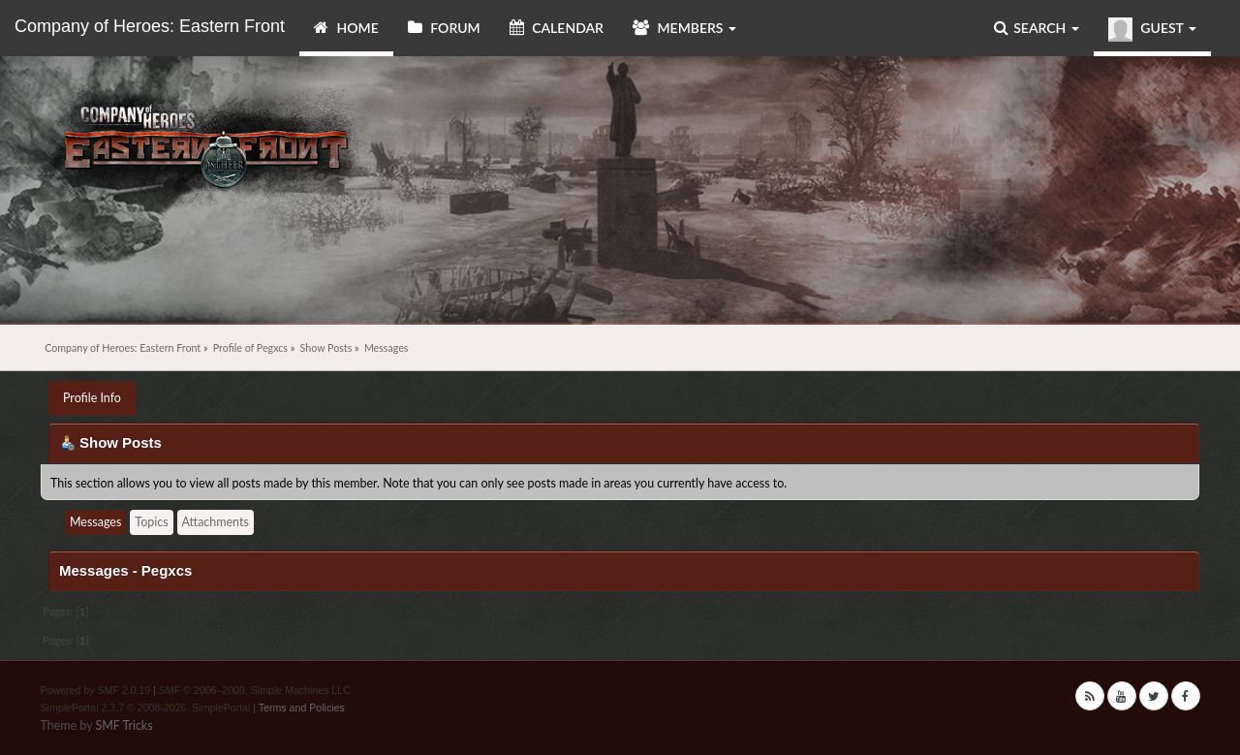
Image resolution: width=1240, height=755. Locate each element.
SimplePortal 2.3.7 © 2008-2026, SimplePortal (146, 707)
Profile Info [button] (92, 398)
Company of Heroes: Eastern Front (150, 26)
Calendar (557, 27)
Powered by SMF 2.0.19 (96, 690)
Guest (1152, 29)
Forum (444, 27)
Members (684, 27)
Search (1036, 27)
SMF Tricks (123, 725)
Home (346, 27)
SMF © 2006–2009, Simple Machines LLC (255, 690)
